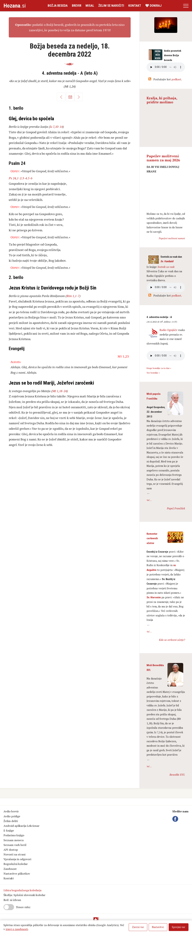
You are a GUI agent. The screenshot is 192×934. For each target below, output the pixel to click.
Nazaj (61, 97)
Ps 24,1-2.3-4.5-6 (20, 178)
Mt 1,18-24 (59, 391)
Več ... (149, 500)
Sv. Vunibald (166, 261)
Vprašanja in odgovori (17, 859)
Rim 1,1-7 (72, 296)
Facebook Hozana (175, 818)
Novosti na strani (14, 854)
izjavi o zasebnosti (17, 929)
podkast (176, 79)
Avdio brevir (11, 811)
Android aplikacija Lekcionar (21, 826)
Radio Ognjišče (168, 330)
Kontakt (134, 5)
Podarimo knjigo (14, 835)
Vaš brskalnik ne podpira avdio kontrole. (166, 287)
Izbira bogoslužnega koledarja (22, 890)
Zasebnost (10, 869)
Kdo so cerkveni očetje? (172, 640)
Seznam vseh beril (15, 845)
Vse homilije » (153, 372)
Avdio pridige (12, 816)
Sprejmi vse (178, 927)
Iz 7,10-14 (56, 126)
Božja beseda (58, 5)
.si (15, 5)
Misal (90, 5)
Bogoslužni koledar (16, 864)
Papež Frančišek (176, 508)
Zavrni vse (138, 927)
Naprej (78, 97)
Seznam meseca (13, 840)
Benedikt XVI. (177, 774)
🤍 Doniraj (153, 5)
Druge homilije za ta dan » (159, 368)
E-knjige (9, 830)
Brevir (76, 5)
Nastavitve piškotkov (17, 873)
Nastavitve (158, 927)
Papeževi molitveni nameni (172, 238)
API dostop (11, 850)
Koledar (70, 97)
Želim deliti (11, 821)
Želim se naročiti (111, 5)
